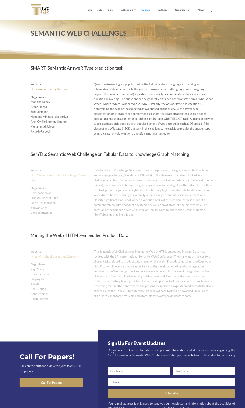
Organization (182, 10)
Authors (162, 10)
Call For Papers (51, 393)
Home (89, 10)
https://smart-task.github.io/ (49, 89)
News (201, 10)
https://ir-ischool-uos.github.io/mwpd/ (55, 256)
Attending (127, 10)
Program (145, 10)
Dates (100, 10)
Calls (110, 10)
